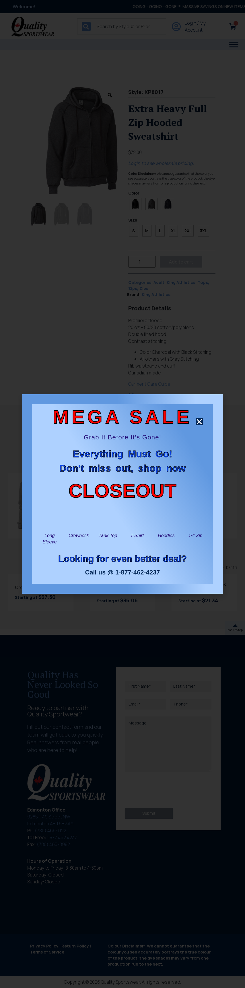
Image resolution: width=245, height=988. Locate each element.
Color (133, 193)
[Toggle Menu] (233, 44)
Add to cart (181, 262)
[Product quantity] (142, 262)
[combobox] (121, 26)
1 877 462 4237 (62, 837)
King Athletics (181, 282)
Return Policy (75, 946)
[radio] (135, 204)
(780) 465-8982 (53, 844)
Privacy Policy (44, 946)
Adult (158, 282)
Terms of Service (47, 952)
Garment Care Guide (149, 384)
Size (132, 220)
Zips (132, 288)
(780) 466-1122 (50, 830)
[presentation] (168, 790)
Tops (203, 282)
